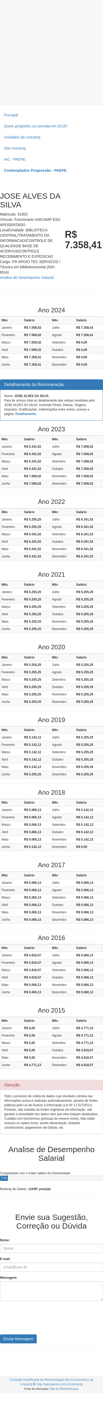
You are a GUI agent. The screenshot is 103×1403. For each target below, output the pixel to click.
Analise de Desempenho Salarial (27, 277)
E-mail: (5, 1259)
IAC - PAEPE (14, 159)
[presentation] (40, 1319)
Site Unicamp (15, 148)
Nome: (5, 1240)
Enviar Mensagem (18, 1339)
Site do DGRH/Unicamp (64, 1388)
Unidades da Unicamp (22, 137)
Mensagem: (8, 1278)
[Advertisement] (49, 52)
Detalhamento (25, 414)
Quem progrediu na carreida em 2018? (36, 126)
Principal (11, 115)
